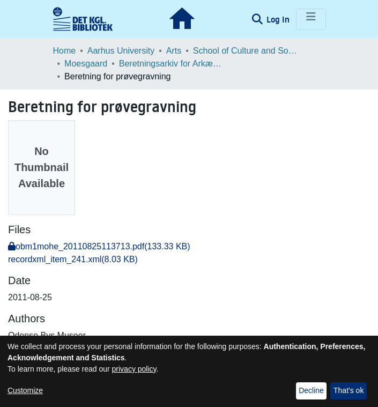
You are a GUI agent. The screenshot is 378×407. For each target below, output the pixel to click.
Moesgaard (85, 63)
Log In (279, 19)
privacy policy (134, 369)
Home (64, 50)
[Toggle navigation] (311, 19)
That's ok (348, 390)
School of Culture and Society (246, 50)
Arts (173, 50)
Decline (311, 390)
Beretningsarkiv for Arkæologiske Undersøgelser (172, 63)
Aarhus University (120, 50)
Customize (25, 390)
